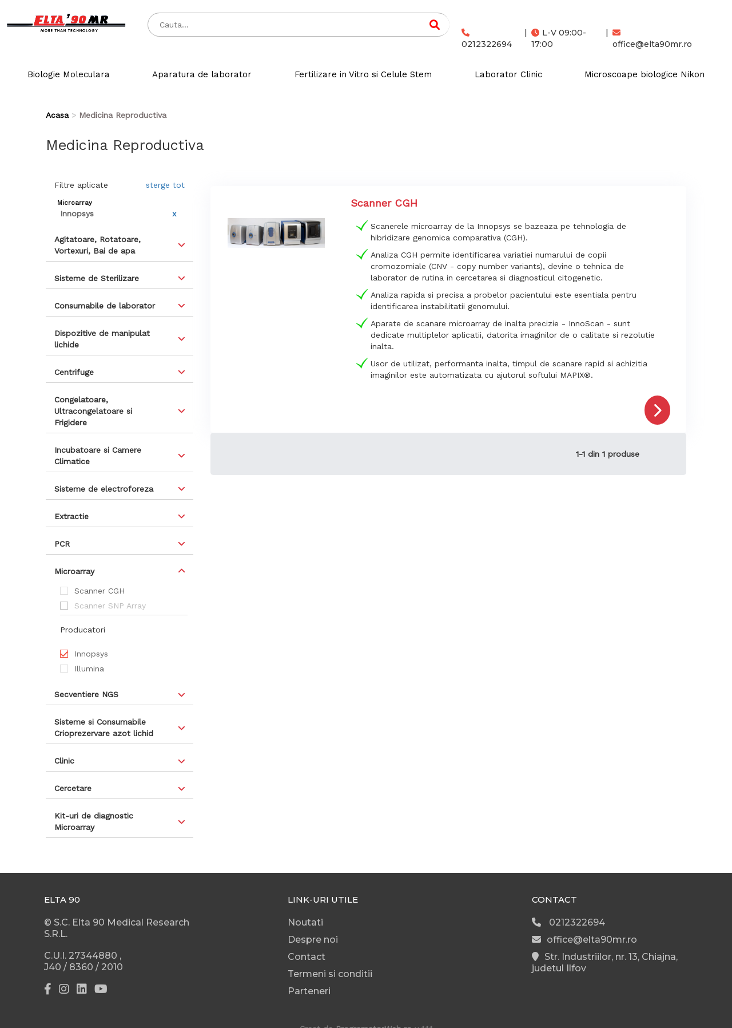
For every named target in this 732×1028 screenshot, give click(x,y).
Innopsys (91, 653)
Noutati (305, 922)
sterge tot (165, 184)
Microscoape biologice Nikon (644, 74)
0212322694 (487, 39)
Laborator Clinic (508, 74)
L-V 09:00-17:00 (558, 38)
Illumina (89, 668)
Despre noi (313, 939)
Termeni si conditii (330, 973)
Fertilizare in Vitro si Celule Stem (363, 74)
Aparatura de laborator (202, 74)
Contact (306, 956)
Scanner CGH (99, 590)
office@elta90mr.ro (652, 39)
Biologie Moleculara (68, 74)
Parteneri (309, 991)
